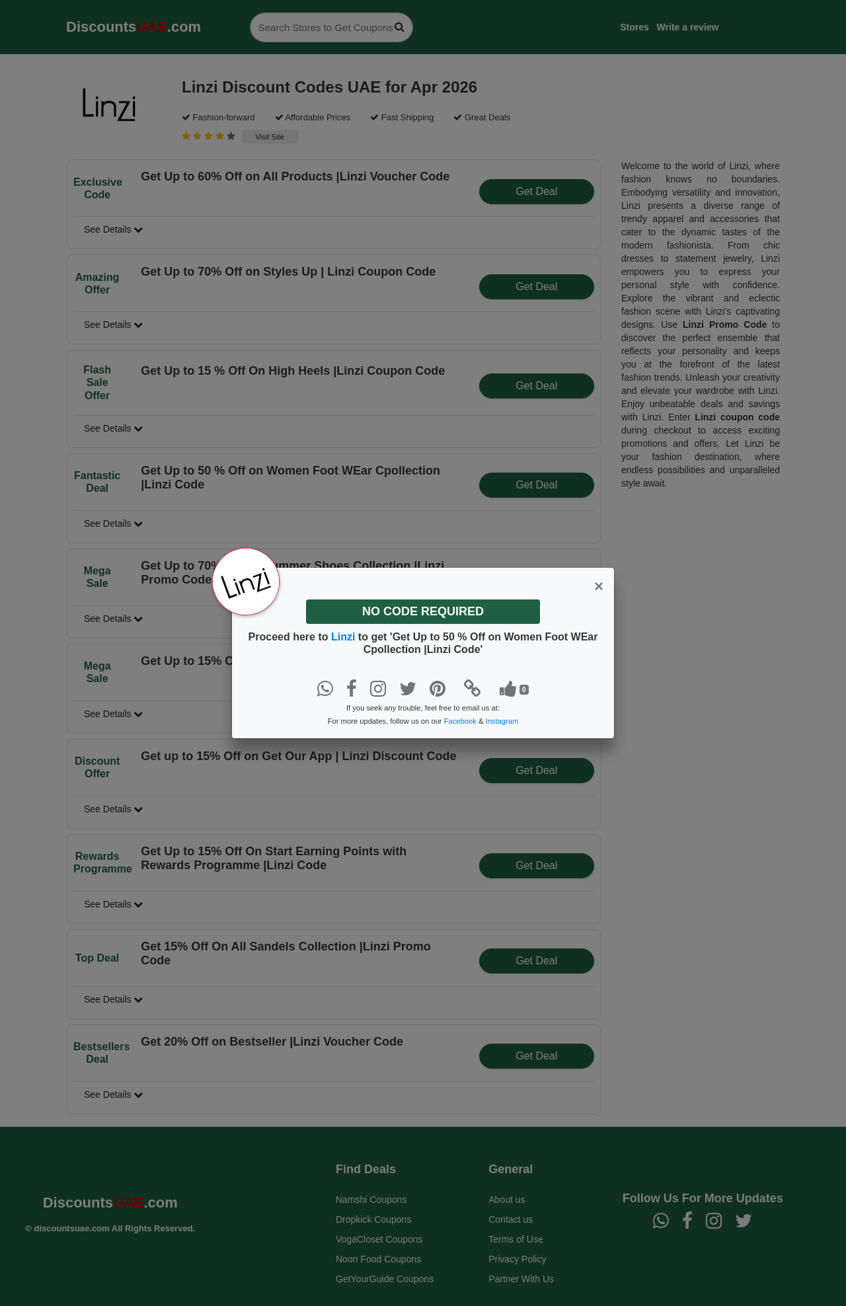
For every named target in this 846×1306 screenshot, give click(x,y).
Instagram (502, 721)
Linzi (344, 636)
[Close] (598, 586)
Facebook (460, 721)
